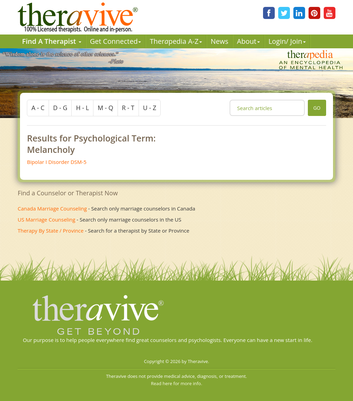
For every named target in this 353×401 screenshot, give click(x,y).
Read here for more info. (176, 383)
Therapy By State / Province (50, 230)
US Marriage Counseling (46, 219)
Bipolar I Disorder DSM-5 (57, 161)
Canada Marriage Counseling (52, 208)
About (248, 41)
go (317, 108)
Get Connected (115, 41)
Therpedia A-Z (176, 41)
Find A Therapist (51, 41)
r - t (128, 108)
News (219, 41)
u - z (150, 108)
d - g (60, 108)
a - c (37, 108)
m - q (105, 108)
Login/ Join (287, 41)
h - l (82, 108)
